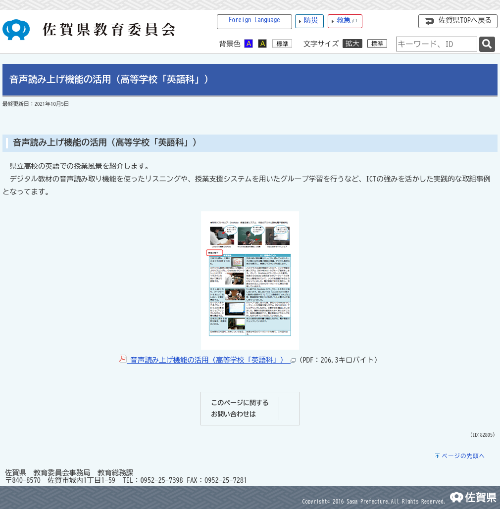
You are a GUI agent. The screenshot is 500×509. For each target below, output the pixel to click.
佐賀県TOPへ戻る (465, 20)
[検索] (487, 44)
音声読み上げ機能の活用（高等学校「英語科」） (207, 360)
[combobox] (437, 44)
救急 (347, 20)
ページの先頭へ (463, 456)
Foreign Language (254, 20)
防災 (311, 20)
